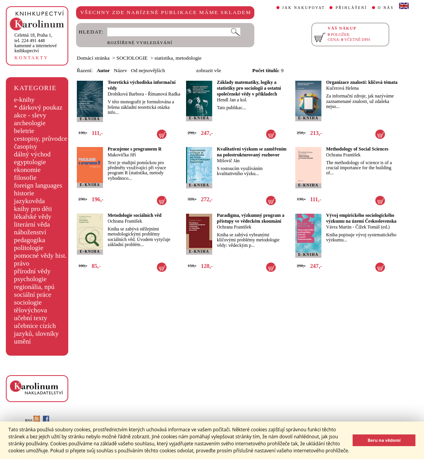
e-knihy (24, 99)
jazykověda (29, 201)
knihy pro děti (33, 209)
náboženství (30, 232)
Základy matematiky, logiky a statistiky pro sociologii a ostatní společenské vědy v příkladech (249, 88)
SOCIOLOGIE (132, 58)
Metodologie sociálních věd (134, 215)
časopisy (25, 146)
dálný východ (32, 154)
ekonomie (27, 170)
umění (22, 341)
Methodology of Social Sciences (357, 149)
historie (24, 193)
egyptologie (30, 162)
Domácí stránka (93, 58)
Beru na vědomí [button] (384, 440)
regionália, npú (34, 287)
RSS (32, 420)
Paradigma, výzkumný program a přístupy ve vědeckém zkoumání (250, 218)
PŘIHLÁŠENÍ (351, 8)
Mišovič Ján (228, 160)
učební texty (30, 318)
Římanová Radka (164, 94)
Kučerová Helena (342, 88)
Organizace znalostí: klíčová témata (361, 82)
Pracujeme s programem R (134, 149)
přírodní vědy (32, 271)
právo (21, 263)
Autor (103, 70)
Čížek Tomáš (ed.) (372, 227)
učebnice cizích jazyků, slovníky (36, 329)
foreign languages (38, 185)
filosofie (25, 177)
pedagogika (29, 240)
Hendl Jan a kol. (232, 100)
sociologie (28, 302)
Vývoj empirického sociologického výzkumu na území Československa (361, 218)
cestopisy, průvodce (40, 138)
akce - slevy (30, 115)
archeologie (30, 123)
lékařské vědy (32, 216)
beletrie (24, 131)
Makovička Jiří (122, 155)
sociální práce (32, 294)
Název (120, 70)
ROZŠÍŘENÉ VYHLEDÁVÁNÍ (139, 43)
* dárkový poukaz (38, 107)
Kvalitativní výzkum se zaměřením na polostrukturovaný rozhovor (251, 152)
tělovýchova (30, 310)
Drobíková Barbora (126, 94)
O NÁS (386, 8)
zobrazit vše (208, 70)
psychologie (30, 279)
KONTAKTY (31, 57)
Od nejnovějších (148, 70)
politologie (28, 248)
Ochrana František (343, 155)
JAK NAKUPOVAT (303, 8)
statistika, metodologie (178, 58)
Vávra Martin (338, 227)
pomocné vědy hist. (40, 255)
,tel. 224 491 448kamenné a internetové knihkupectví (35, 42)
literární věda (32, 224)
